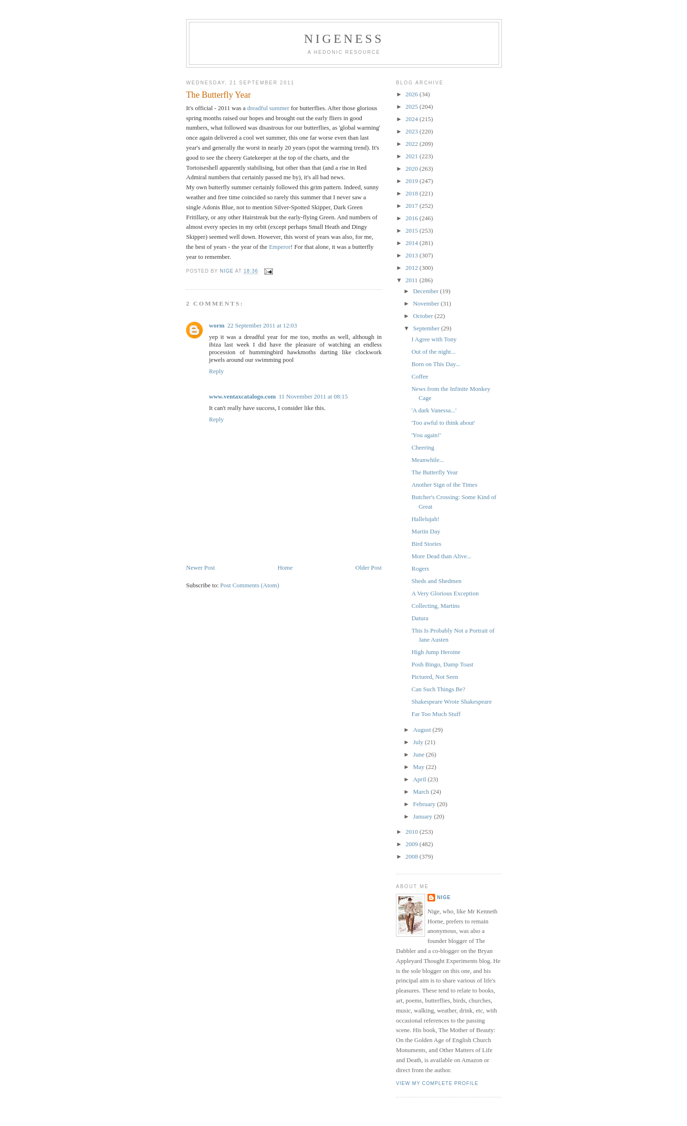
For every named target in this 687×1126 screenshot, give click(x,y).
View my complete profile (437, 1083)
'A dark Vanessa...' (433, 410)
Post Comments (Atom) (250, 585)
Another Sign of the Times (444, 484)
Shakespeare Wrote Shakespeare (451, 701)
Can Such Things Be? (438, 689)
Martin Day (425, 531)
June (419, 754)
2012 (412, 267)
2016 (412, 218)
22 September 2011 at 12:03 (262, 325)
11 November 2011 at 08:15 (313, 396)
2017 (412, 205)
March (422, 791)
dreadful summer (268, 108)
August (423, 729)
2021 (412, 156)
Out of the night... (433, 351)
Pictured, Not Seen (434, 676)
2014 (412, 242)
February (425, 804)
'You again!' (426, 435)
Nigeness (344, 39)
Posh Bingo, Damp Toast (442, 664)
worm (217, 325)
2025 (412, 106)
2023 (412, 131)
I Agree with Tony (434, 339)
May (419, 766)
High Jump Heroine (435, 651)
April (420, 779)
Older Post (368, 567)
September (427, 328)
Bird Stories (426, 543)
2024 (412, 119)
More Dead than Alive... (441, 556)
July (419, 742)
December (426, 291)
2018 (412, 193)
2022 (412, 143)
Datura (419, 618)
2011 (412, 280)
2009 (412, 844)
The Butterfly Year (434, 472)
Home (285, 567)
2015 (412, 230)
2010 (412, 831)
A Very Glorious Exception (445, 593)
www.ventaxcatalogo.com (242, 396)
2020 (412, 168)
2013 (412, 255)
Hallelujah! (425, 518)
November (427, 303)
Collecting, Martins (435, 605)
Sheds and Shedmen (436, 580)
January (423, 816)
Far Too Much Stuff (435, 713)
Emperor (280, 246)
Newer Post (200, 567)
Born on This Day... (435, 364)
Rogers (420, 568)
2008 (412, 856)
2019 (412, 180)
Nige (444, 897)
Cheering (422, 447)
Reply (216, 371)
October (424, 315)
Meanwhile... (427, 459)
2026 (412, 94)
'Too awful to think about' (443, 422)
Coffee (419, 376)
